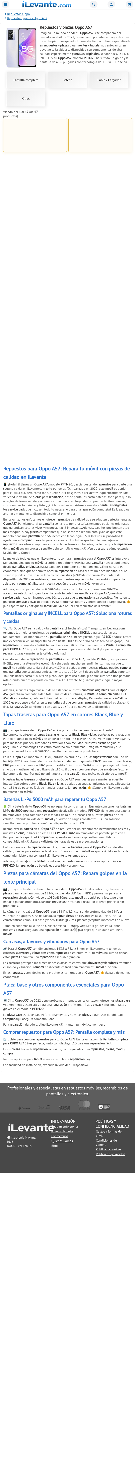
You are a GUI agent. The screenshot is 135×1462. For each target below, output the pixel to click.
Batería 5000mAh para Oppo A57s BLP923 (35, 160)
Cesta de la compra (129, 4)
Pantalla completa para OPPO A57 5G (100, 160)
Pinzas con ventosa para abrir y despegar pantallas (35, 656)
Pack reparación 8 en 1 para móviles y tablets (35, 585)
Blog (54, 1435)
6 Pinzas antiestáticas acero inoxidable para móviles (35, 514)
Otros (26, 99)
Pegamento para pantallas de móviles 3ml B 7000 (100, 231)
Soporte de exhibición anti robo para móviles (35, 726)
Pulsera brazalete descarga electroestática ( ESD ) (100, 656)
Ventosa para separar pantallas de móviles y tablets (34, 443)
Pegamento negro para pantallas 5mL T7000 (35, 302)
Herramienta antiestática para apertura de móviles (100, 514)
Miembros (111, 4)
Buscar (93, 4)
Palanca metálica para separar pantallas (100, 443)
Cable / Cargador (109, 80)
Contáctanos (59, 1425)
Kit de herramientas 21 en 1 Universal (100, 373)
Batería (67, 80)
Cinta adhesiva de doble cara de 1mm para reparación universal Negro (35, 374)
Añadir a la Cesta (35, 178)
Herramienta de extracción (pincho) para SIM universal (100, 585)
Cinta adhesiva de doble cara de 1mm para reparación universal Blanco (100, 303)
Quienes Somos (62, 1430)
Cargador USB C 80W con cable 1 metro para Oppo (35, 231)
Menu (5, 4)
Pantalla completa (25, 80)
